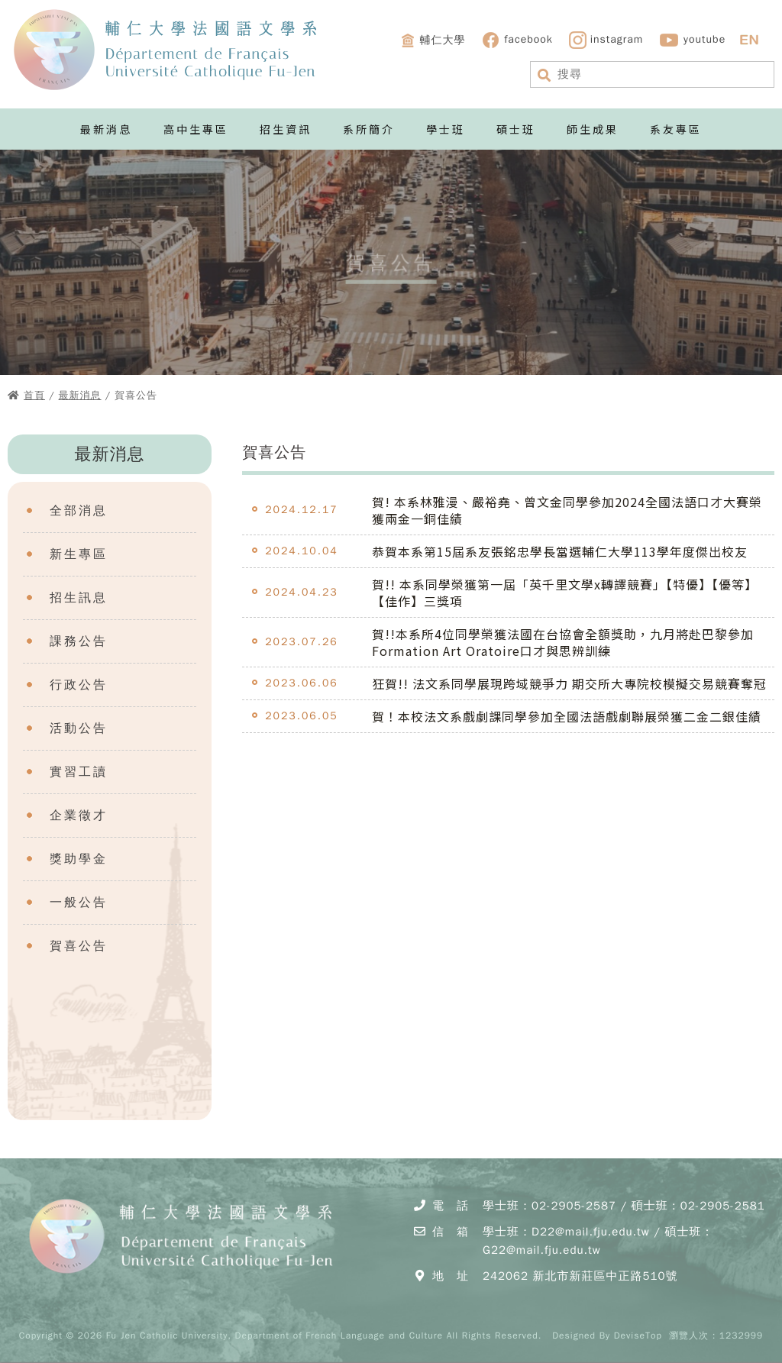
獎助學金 (79, 859)
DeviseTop (638, 1335)
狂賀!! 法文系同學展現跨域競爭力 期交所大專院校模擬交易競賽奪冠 (569, 683)
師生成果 (593, 129)
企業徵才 (79, 815)
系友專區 (676, 129)
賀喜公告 (79, 946)
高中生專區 (195, 129)
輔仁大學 (432, 40)
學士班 (445, 129)
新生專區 (79, 554)
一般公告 (79, 902)
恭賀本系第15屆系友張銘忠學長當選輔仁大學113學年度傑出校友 (560, 551)
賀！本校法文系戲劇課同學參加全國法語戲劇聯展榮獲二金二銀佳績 (566, 716)
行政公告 (79, 685)
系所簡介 (369, 129)
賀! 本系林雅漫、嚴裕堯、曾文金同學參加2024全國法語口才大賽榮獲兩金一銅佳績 (567, 510)
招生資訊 (286, 129)
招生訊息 (79, 598)
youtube (692, 40)
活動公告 (79, 728)
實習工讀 (79, 772)
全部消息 (79, 510)
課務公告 (79, 641)
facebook (517, 40)
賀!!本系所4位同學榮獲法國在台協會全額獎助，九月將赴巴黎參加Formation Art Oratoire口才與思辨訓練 (563, 642)
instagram (606, 40)
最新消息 (106, 129)
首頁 (34, 395)
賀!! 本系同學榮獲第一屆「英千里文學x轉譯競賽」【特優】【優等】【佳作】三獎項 (565, 592)
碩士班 (515, 129)
